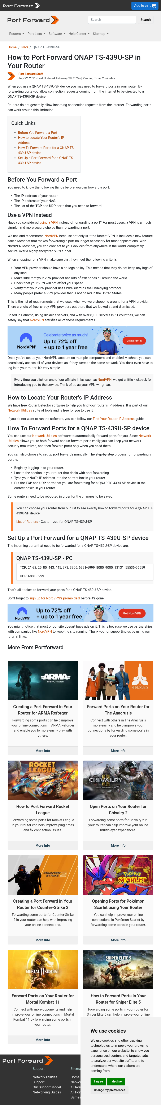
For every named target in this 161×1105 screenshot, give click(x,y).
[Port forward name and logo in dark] (33, 19)
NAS (24, 47)
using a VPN (48, 222)
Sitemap (76, 1069)
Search (145, 20)
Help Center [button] (78, 34)
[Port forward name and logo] (21, 5)
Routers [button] (15, 34)
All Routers (78, 1087)
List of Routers (27, 522)
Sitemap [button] (99, 34)
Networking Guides (47, 1092)
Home (12, 47)
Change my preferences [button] (109, 1090)
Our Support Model (47, 1087)
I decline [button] (116, 1081)
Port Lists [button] (35, 34)
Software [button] (56, 34)
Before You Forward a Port (37, 133)
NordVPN (51, 236)
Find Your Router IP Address (114, 419)
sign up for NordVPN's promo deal (54, 598)
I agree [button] (98, 1081)
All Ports (76, 1092)
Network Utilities (20, 410)
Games (75, 1097)
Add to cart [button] (145, 6)
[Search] (112, 20)
